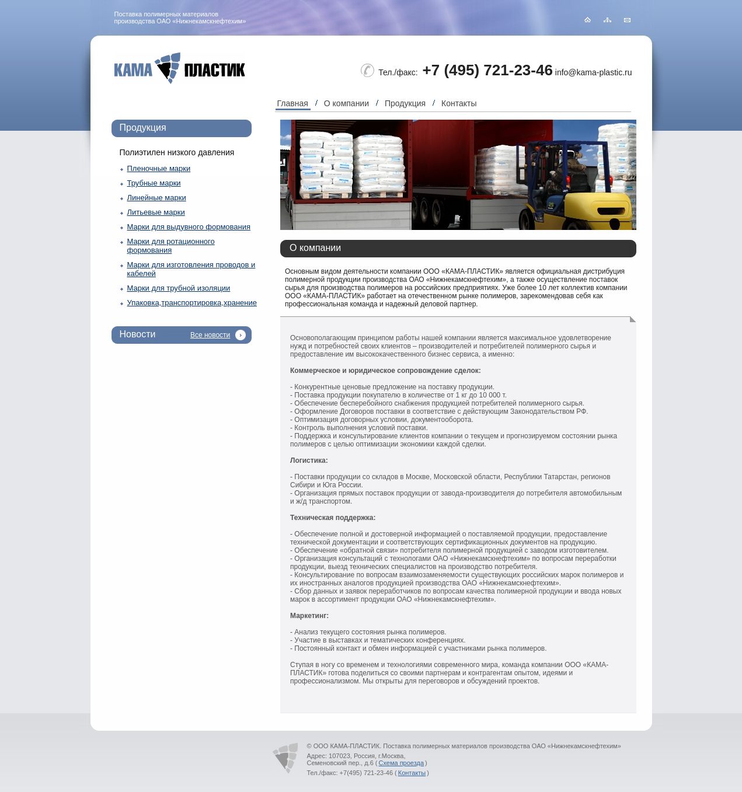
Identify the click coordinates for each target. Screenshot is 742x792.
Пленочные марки (159, 168)
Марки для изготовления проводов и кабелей (191, 269)
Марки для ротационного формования (171, 245)
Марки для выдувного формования (189, 226)
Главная (292, 103)
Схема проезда (401, 762)
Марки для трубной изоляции (179, 288)
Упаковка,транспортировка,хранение (192, 302)
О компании (346, 103)
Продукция (405, 103)
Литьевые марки (156, 212)
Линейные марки (156, 197)
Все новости (210, 335)
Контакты (458, 103)
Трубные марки (154, 183)
